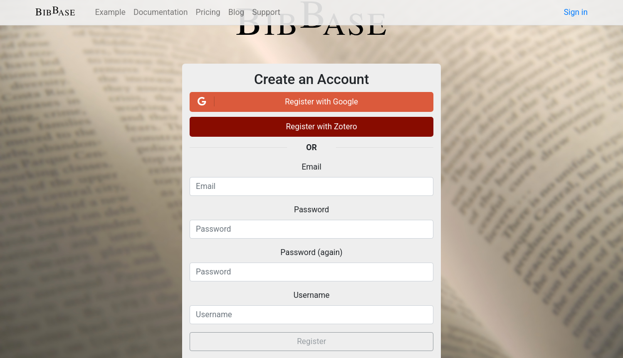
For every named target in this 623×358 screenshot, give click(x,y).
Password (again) (312, 252)
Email (311, 167)
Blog (236, 12)
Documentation (160, 12)
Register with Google (276, 101)
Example (110, 12)
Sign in (576, 12)
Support (266, 12)
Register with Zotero (321, 126)
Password (311, 209)
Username (312, 295)
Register (311, 341)
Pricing (208, 12)
